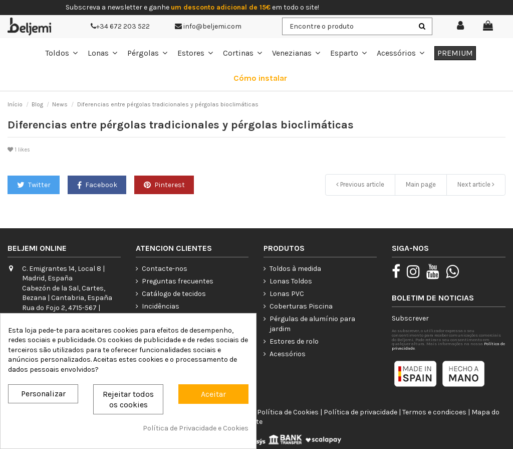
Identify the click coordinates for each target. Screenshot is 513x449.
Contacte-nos (164, 268)
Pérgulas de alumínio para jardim (312, 324)
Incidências (160, 306)
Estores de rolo (294, 341)
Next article (475, 184)
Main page (421, 184)
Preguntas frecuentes (177, 281)
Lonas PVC (287, 293)
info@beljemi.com (208, 26)
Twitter (34, 185)
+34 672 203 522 (120, 26)
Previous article (360, 184)
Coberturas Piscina (301, 306)
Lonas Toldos (291, 281)
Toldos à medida (295, 268)
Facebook (97, 185)
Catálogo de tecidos (174, 293)
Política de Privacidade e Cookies (195, 428)
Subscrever (410, 318)
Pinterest (164, 185)
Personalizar (43, 393)
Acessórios (288, 354)
